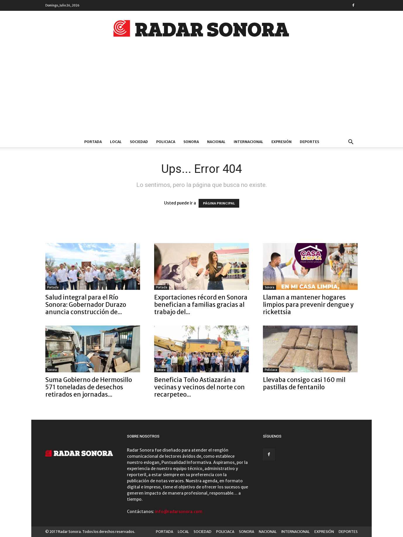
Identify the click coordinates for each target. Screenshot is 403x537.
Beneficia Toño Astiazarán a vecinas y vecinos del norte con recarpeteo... (199, 387)
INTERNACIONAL (248, 142)
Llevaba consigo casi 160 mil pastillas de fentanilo (304, 383)
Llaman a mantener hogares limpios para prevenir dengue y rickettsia (308, 304)
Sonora (269, 287)
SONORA (191, 142)
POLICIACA (165, 142)
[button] (351, 142)
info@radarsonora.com (178, 511)
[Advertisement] (201, 93)
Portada (52, 287)
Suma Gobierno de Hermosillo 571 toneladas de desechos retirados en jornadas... (88, 387)
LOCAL (116, 142)
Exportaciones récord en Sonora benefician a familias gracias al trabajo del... (200, 304)
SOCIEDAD (139, 142)
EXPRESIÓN (281, 142)
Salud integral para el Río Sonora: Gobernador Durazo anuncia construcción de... (85, 304)
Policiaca (271, 370)
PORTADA (93, 142)
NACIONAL (216, 142)
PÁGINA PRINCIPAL (219, 203)
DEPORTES (309, 142)
